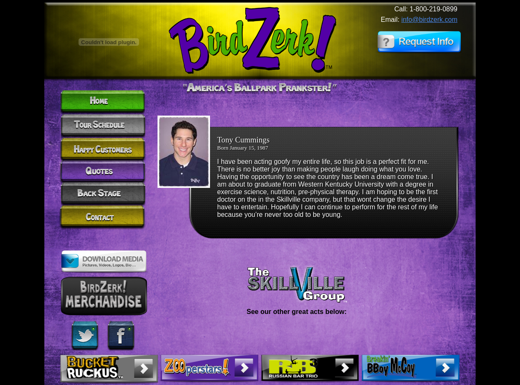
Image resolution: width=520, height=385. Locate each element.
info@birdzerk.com (429, 19)
